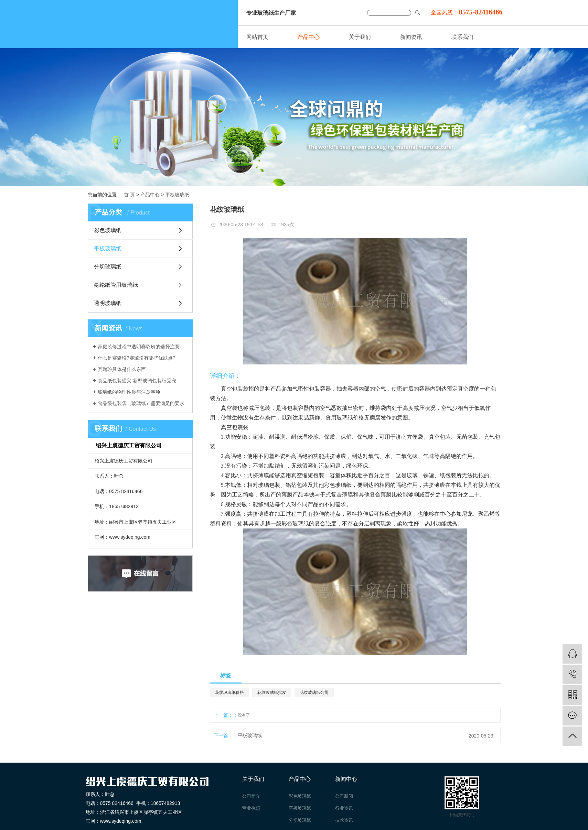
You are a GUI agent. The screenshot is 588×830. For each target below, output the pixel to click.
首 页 (129, 194)
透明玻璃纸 (107, 303)
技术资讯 (344, 820)
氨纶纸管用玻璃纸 (116, 285)
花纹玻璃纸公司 (314, 692)
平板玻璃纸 (177, 194)
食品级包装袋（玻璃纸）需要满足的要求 (141, 403)
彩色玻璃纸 (107, 230)
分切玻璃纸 (107, 267)
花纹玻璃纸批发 (271, 692)
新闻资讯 (411, 37)
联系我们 (462, 37)
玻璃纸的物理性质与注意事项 (129, 392)
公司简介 (251, 796)
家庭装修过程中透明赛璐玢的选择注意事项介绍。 (143, 346)
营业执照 (251, 808)
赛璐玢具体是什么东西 (122, 369)
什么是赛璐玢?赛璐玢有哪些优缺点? (136, 358)
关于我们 (360, 37)
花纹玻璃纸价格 (229, 692)
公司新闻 (344, 796)
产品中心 (309, 37)
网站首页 (257, 37)
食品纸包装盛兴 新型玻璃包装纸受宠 (137, 380)
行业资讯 (344, 808)
